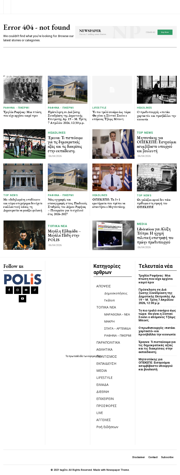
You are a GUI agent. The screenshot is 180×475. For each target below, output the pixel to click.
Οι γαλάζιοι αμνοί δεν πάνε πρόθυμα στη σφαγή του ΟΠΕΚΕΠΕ (154, 203)
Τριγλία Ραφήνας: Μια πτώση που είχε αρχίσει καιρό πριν (22, 114)
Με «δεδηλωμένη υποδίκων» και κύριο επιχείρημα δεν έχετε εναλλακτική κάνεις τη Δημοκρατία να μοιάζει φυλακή (22, 204)
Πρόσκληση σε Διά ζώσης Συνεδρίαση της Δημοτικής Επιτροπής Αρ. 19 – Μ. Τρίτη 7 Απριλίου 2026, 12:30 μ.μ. (67, 117)
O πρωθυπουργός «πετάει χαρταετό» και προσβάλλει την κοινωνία (156, 115)
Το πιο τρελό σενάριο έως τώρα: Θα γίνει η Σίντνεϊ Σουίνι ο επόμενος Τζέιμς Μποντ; (111, 115)
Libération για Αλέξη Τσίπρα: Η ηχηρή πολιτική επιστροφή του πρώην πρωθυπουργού (155, 235)
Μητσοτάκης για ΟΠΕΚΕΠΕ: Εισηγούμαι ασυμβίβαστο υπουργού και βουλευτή (156, 144)
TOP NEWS (145, 132)
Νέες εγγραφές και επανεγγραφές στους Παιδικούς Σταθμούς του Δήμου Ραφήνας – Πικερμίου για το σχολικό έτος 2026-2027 (67, 206)
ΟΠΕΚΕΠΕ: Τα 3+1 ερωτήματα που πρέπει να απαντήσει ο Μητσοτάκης (108, 203)
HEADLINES (144, 107)
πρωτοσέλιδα (76, 356)
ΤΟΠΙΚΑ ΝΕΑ (57, 226)
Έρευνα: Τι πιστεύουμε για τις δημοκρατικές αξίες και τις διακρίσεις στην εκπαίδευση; (65, 144)
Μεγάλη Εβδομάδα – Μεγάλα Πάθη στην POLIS (64, 235)
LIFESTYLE (99, 107)
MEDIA (142, 223)
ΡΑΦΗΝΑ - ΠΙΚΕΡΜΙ (16, 107)
